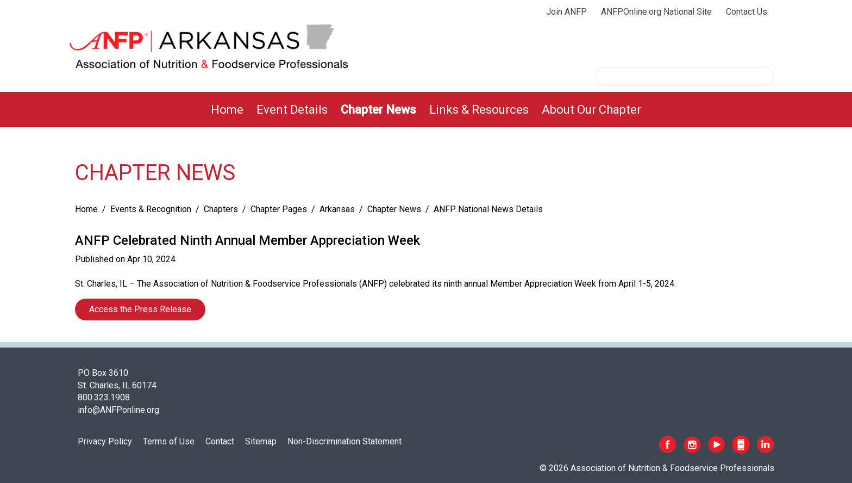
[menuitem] (227, 109)
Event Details (292, 109)
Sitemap (261, 441)
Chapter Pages (278, 209)
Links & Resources (479, 109)
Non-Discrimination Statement (344, 441)
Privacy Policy (105, 441)
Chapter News (378, 109)
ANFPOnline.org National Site (656, 12)
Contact (219, 441)
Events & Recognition (150, 209)
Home (227, 109)
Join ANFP (566, 12)
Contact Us (746, 12)
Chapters (221, 209)
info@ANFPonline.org (118, 410)
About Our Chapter (591, 109)
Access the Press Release (140, 309)
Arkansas (337, 209)
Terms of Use (169, 441)
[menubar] (426, 109)
